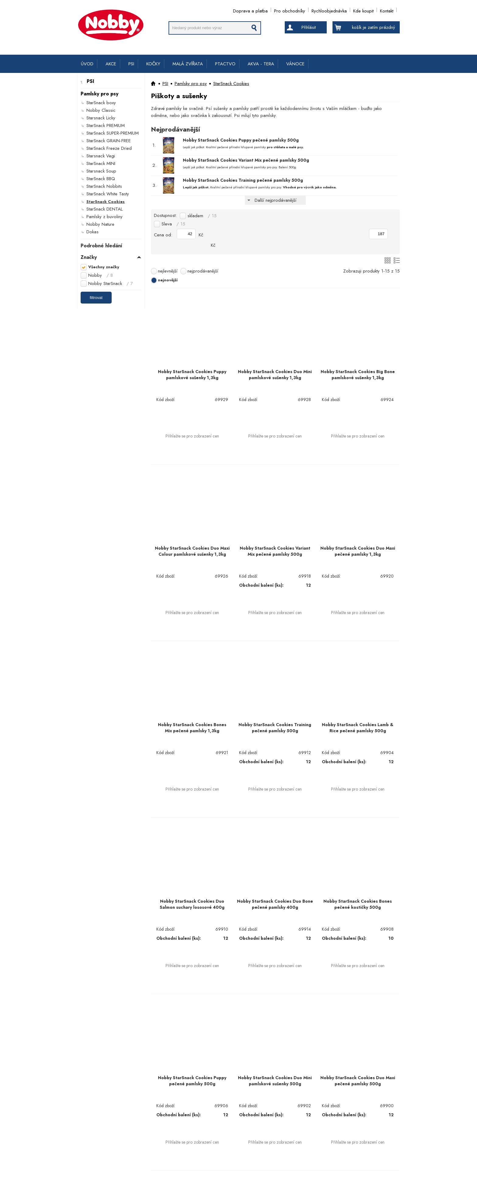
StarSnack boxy (101, 102)
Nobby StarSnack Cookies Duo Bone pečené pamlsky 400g (275, 904)
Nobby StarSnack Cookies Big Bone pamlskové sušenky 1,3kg (358, 375)
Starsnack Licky (100, 118)
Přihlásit (308, 27)
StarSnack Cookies (105, 201)
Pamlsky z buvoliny (104, 216)
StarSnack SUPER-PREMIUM (112, 133)
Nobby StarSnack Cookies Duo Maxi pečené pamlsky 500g (357, 1081)
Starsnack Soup (101, 171)
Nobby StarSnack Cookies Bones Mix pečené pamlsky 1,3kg (192, 728)
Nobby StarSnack (110, 283)
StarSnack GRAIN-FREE (108, 140)
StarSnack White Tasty (107, 194)
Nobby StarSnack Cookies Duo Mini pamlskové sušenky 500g (275, 1081)
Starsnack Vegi (100, 156)
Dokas (92, 231)
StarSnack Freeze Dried (109, 148)
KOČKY (153, 63)
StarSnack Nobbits (104, 186)
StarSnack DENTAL (104, 209)
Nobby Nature (100, 224)
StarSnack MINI (100, 163)
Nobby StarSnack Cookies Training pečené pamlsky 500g (243, 180)
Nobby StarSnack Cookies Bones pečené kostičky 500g (357, 904)
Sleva (173, 224)
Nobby (100, 275)
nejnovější (168, 280)
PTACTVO (225, 63)
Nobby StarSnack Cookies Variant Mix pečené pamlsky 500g (246, 160)
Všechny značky (103, 267)
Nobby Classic (101, 110)
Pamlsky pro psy (191, 84)
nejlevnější (167, 271)
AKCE (111, 63)
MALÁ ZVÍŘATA (187, 63)
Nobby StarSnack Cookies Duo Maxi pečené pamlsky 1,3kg (357, 551)
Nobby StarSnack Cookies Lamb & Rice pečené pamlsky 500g (357, 728)
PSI (131, 63)
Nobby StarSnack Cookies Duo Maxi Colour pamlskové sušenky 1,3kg (192, 551)
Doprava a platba (250, 10)
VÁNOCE (295, 63)
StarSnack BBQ (100, 178)
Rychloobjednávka (329, 10)
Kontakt (386, 10)
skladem (202, 215)
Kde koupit (363, 10)
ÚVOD (87, 63)
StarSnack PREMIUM (105, 125)
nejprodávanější (202, 271)
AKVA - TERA (261, 63)
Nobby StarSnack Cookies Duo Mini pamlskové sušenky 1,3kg (275, 375)
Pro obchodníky (289, 10)
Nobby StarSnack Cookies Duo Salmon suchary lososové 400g (192, 904)
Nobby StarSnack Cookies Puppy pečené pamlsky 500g (241, 140)
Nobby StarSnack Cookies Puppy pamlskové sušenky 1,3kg (192, 375)
